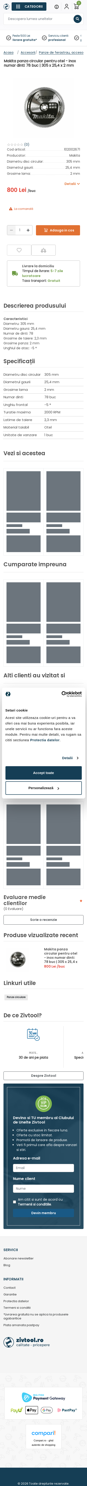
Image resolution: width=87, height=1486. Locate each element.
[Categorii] (29, 6)
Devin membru (43, 1213)
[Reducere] (11, 230)
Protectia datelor (16, 1301)
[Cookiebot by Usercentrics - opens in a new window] (62, 694)
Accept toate (43, 773)
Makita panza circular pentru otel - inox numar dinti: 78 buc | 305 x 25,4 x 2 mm (60, 957)
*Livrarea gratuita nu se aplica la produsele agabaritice (35, 1317)
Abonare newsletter (18, 1259)
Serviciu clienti (58, 36)
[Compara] (43, 250)
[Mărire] (28, 230)
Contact (9, 1288)
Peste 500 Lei (21, 36)
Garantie (10, 1295)
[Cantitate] (19, 230)
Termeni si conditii (17, 1308)
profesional (57, 40)
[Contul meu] (66, 6)
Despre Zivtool (43, 1075)
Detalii (67, 758)
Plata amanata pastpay (21, 1325)
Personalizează (43, 788)
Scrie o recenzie (43, 919)
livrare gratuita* (25, 40)
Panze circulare (16, 997)
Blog (6, 1265)
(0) (26, 144)
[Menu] (56, 6)
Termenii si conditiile (34, 1204)
